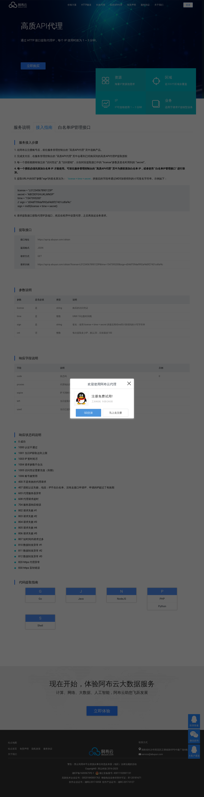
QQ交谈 (88, 412)
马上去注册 (115, 412)
